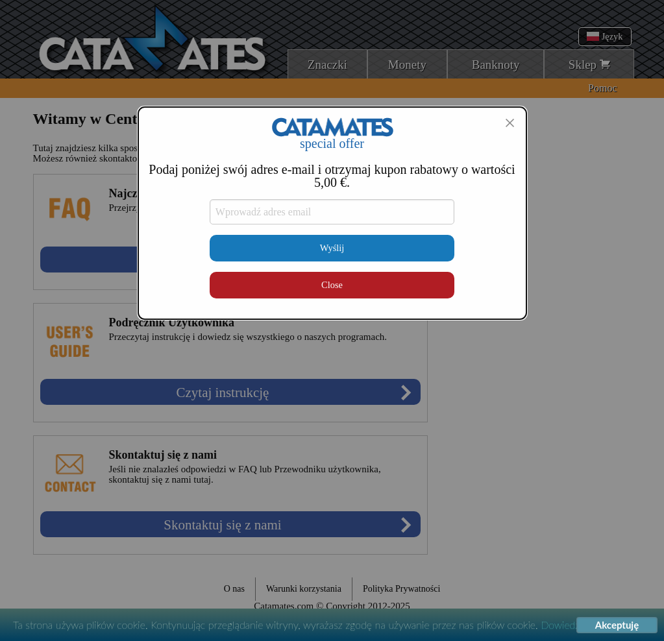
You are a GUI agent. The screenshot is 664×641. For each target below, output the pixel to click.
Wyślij (332, 248)
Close (332, 285)
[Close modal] (509, 122)
